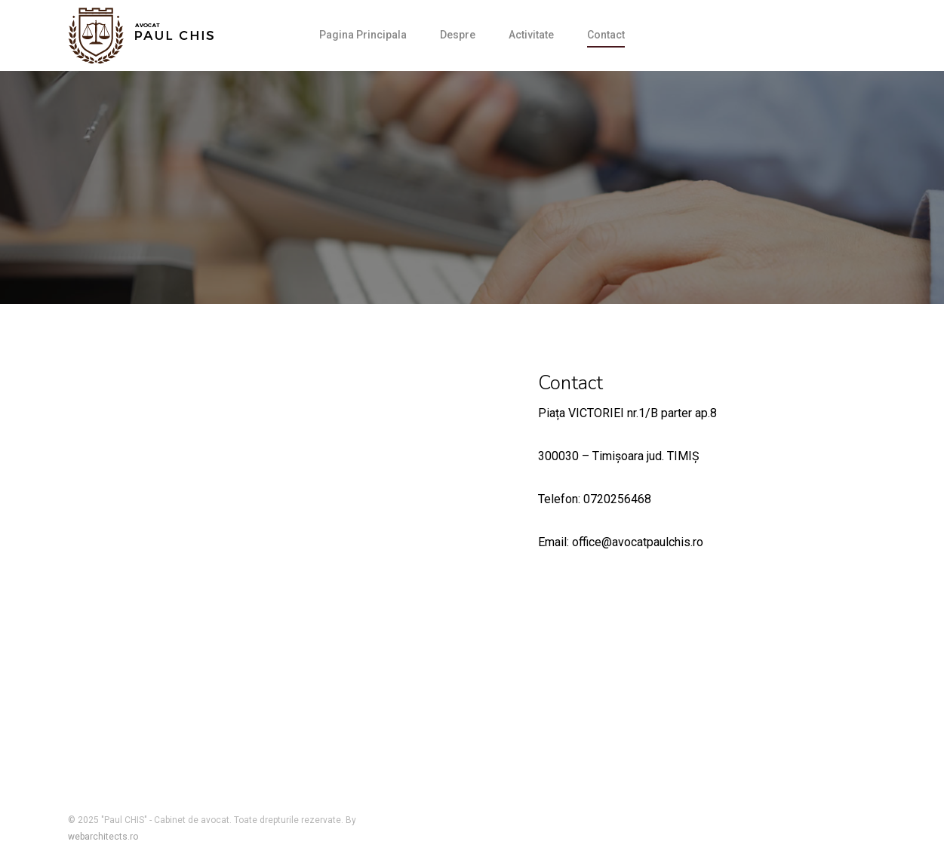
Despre (457, 35)
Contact (606, 35)
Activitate (531, 35)
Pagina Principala (363, 35)
